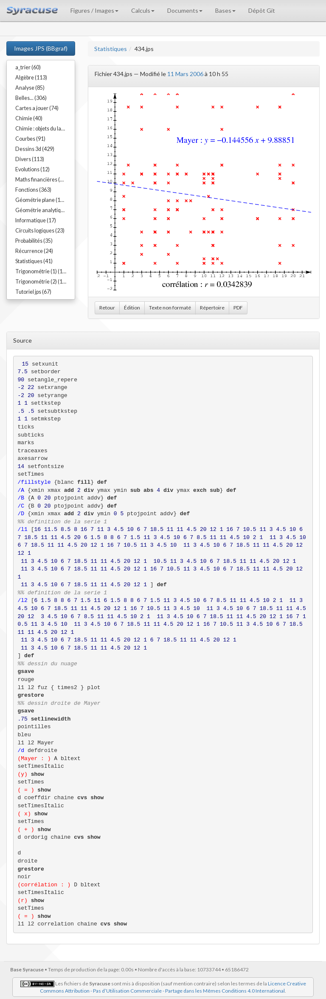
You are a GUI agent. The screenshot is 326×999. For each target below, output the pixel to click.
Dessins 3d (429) (34, 149)
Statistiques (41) (34, 261)
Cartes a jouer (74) (37, 108)
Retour (107, 307)
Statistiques (110, 48)
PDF (238, 307)
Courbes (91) (30, 139)
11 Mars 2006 (185, 73)
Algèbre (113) (31, 77)
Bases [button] (225, 10)
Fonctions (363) (33, 190)
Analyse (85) (30, 88)
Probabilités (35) (34, 241)
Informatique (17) (35, 220)
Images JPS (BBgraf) (40, 48)
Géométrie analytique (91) (45, 210)
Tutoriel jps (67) (33, 292)
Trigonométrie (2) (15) (41, 281)
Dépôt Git (261, 10)
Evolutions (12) (32, 169)
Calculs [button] (143, 10)
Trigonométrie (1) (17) (41, 271)
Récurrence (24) (34, 251)
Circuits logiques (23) (40, 230)
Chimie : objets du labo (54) (45, 128)
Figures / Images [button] (94, 10)
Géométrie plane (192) (41, 200)
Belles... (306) (31, 98)
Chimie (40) (28, 118)
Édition (132, 307)
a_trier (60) (28, 67)
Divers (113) (29, 159)
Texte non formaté (170, 307)
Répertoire (212, 307)
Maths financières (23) (41, 179)
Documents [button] (184, 10)
